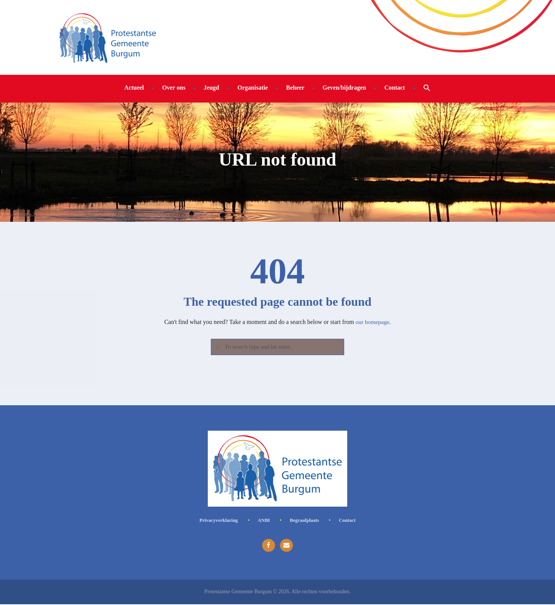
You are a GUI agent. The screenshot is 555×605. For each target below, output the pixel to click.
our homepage (372, 322)
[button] (427, 87)
